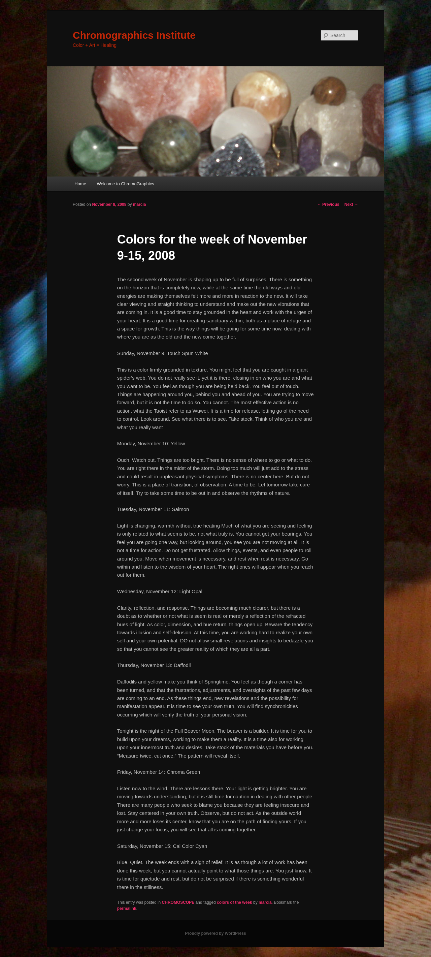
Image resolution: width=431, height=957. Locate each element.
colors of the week (234, 902)
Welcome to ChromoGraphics (125, 183)
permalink (126, 908)
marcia (139, 204)
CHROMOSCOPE (178, 902)
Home (80, 183)
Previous (328, 204)
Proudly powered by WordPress (215, 933)
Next (351, 204)
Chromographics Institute (134, 35)
